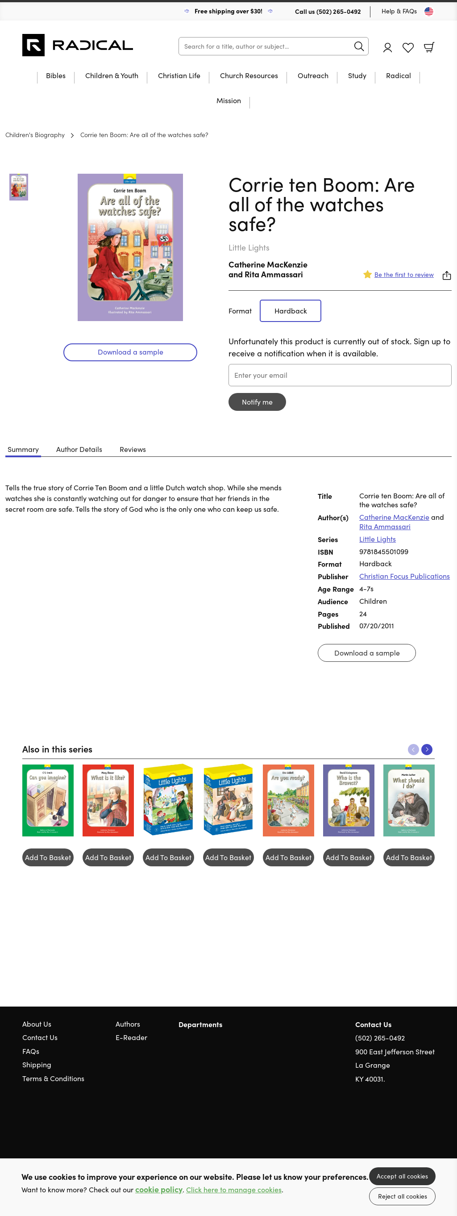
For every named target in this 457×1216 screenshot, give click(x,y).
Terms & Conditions (53, 1078)
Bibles (56, 76)
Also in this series (57, 748)
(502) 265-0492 (338, 11)
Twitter (398, 1121)
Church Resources (249, 76)
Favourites (408, 48)
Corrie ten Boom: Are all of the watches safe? (144, 134)
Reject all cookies (402, 1196)
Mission (228, 101)
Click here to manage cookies (234, 1189)
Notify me (257, 401)
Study (357, 76)
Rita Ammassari (274, 274)
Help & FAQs (399, 11)
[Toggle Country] (429, 11)
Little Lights (377, 538)
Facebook (414, 1121)
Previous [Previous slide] (413, 749)
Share (447, 275)
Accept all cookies (402, 1176)
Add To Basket (48, 857)
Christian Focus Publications (404, 576)
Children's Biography (35, 134)
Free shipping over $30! (228, 10)
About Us (36, 1023)
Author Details (79, 449)
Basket (429, 47)
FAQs (30, 1051)
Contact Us (40, 1037)
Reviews (133, 449)
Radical (398, 76)
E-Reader (131, 1037)
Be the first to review (404, 274)
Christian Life (179, 76)
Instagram (430, 1121)
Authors (128, 1023)
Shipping (36, 1064)
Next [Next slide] (426, 749)
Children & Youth (111, 76)
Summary (23, 449)
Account (387, 47)
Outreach (313, 76)
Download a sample (130, 351)
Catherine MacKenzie (267, 264)
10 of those (78, 45)
